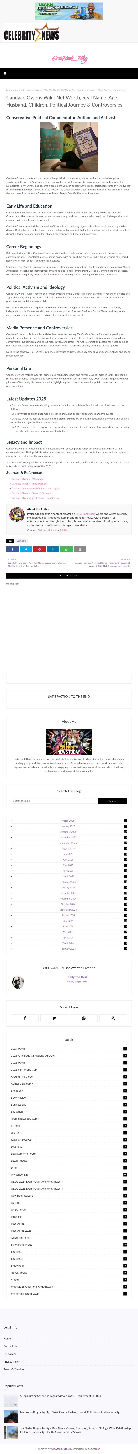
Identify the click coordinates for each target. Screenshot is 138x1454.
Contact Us (10, 1346)
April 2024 (95, 937)
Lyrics (69, 1167)
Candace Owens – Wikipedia (27, 478)
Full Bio (63, 530)
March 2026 (94, 820)
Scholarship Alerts (69, 1244)
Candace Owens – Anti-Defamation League (35, 488)
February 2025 (94, 881)
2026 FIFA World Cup (69, 1069)
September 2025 (93, 843)
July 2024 (95, 920)
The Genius (94, 1449)
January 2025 (94, 887)
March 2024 (94, 943)
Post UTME (69, 1223)
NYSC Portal (69, 1209)
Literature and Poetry (69, 1153)
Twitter (42, 530)
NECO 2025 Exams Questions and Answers (69, 1188)
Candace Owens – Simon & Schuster (32, 493)
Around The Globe (69, 1076)
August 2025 (94, 848)
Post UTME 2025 (69, 1230)
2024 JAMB (69, 1048)
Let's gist (69, 1146)
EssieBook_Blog (69, 59)
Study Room (69, 1265)
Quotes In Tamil (69, 1237)
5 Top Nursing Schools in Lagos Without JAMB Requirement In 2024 (60, 1395)
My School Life (69, 1174)
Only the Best (77, 977)
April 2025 (95, 870)
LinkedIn (53, 530)
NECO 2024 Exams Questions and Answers (69, 1181)
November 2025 (93, 837)
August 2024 (94, 915)
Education (69, 1111)
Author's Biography (69, 1083)
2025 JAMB (69, 1062)
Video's (69, 1279)
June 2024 (95, 926)
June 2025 (95, 859)
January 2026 (94, 826)
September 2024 (93, 909)
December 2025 (93, 831)
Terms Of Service (14, 1369)
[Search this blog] (54, 801)
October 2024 (94, 904)
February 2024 (94, 948)
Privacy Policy (12, 1361)
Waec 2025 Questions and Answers (69, 1286)
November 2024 (93, 898)
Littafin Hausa (69, 1160)
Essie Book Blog (85, 513)
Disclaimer (10, 1353)
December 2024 (93, 893)
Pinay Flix (69, 1216)
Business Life (69, 1104)
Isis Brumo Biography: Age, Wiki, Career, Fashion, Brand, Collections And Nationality (69, 1412)
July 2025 (95, 854)
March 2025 (94, 876)
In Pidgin (69, 1125)
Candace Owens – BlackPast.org (29, 483)
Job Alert (69, 1132)
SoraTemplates (59, 1449)
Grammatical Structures (69, 1118)
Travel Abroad (69, 1272)
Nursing (69, 1202)
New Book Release (69, 1195)
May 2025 (95, 865)
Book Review (69, 1097)
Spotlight (69, 1251)
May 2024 (95, 932)
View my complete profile (77, 981)
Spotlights (20, 89)
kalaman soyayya (69, 1139)
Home (9, 89)
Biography (69, 1090)
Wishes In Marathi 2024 (69, 1293)
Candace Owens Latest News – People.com (35, 497)
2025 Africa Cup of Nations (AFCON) (69, 1055)
